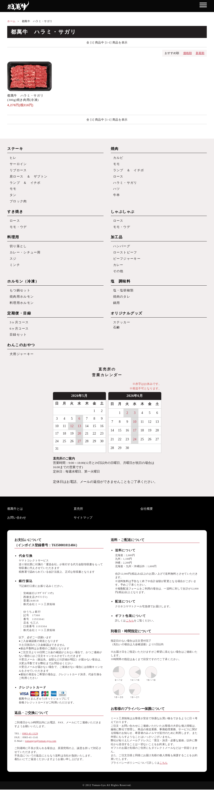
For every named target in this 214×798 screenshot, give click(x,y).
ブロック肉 (18, 204)
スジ (13, 263)
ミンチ (15, 270)
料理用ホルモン (22, 309)
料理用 (13, 241)
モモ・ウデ (18, 230)
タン (13, 197)
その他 (118, 276)
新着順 (200, 53)
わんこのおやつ (21, 353)
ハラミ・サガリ (125, 184)
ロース (118, 178)
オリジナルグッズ (127, 320)
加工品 (117, 241)
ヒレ (13, 158)
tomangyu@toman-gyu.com (40, 749)
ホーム (11, 21)
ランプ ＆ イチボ (25, 184)
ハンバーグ (121, 250)
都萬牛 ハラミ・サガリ (37, 21)
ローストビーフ (125, 257)
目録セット (18, 342)
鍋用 (116, 309)
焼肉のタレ (121, 303)
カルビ (118, 158)
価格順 (187, 53)
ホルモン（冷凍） (23, 287)
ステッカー (121, 329)
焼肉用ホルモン (22, 303)
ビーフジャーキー (127, 263)
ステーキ (15, 149)
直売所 (78, 517)
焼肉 (115, 149)
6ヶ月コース (19, 336)
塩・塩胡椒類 (123, 296)
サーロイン (18, 164)
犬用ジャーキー (22, 362)
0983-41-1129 (30, 741)
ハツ (116, 191)
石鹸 (116, 335)
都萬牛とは (15, 517)
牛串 (116, 197)
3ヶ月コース (19, 329)
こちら (130, 628)
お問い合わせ (16, 526)
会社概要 (146, 517)
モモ (13, 191)
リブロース (18, 171)
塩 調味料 (121, 287)
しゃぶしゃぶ (123, 215)
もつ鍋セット (20, 296)
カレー (118, 270)
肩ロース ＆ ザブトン (28, 178)
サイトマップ (83, 526)
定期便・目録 (19, 320)
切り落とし (18, 250)
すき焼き (15, 215)
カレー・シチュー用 (25, 257)
